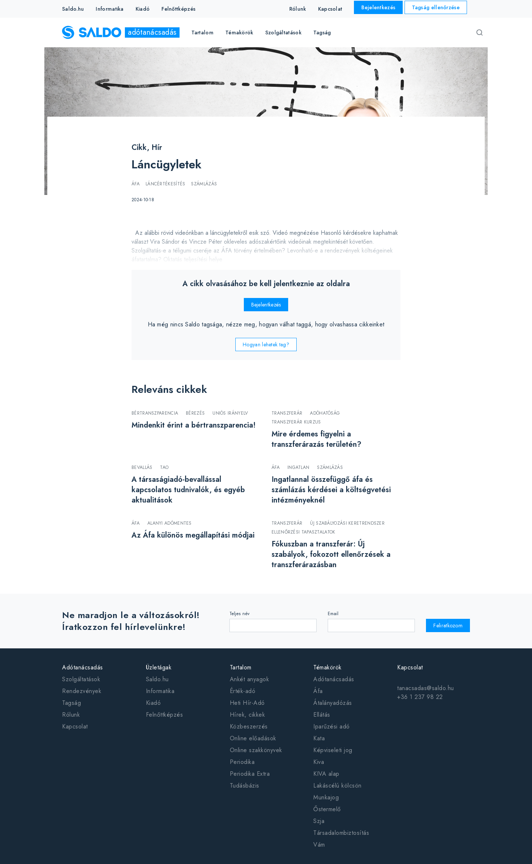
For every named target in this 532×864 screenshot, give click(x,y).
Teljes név (239, 613)
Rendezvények (81, 691)
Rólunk (297, 9)
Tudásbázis (244, 785)
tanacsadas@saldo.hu (425, 688)
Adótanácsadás (82, 667)
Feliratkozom (448, 625)
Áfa (318, 691)
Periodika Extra (250, 773)
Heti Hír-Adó (247, 703)
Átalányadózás (332, 703)
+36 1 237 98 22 (420, 697)
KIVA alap (326, 773)
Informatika (109, 9)
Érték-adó (243, 691)
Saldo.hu (73, 9)
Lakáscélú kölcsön (337, 785)
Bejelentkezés (378, 7)
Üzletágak (159, 667)
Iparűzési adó (331, 726)
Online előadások (253, 738)
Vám (319, 844)
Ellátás (321, 714)
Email (333, 613)
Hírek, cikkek (247, 714)
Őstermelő (327, 809)
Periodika (242, 762)
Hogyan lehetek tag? (266, 344)
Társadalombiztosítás (341, 833)
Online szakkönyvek (256, 750)
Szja (318, 821)
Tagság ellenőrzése (436, 7)
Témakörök (327, 667)
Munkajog (326, 797)
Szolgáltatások (81, 679)
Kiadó (143, 9)
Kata (319, 738)
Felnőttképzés (178, 9)
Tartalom (241, 667)
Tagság (322, 32)
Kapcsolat (330, 9)
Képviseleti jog (332, 750)
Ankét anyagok (249, 679)
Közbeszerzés (249, 726)
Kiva (318, 762)
